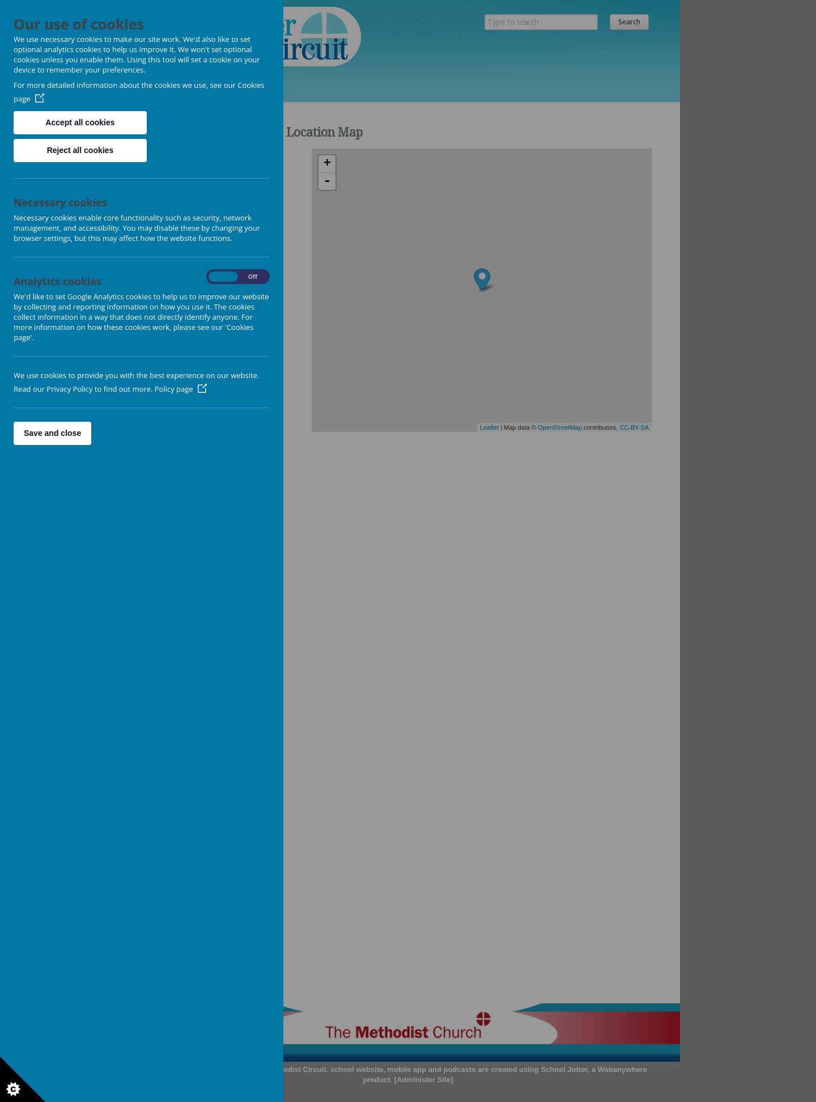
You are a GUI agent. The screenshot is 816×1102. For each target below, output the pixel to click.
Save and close (52, 433)
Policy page (181, 389)
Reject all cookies (80, 150)
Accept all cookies (79, 122)
